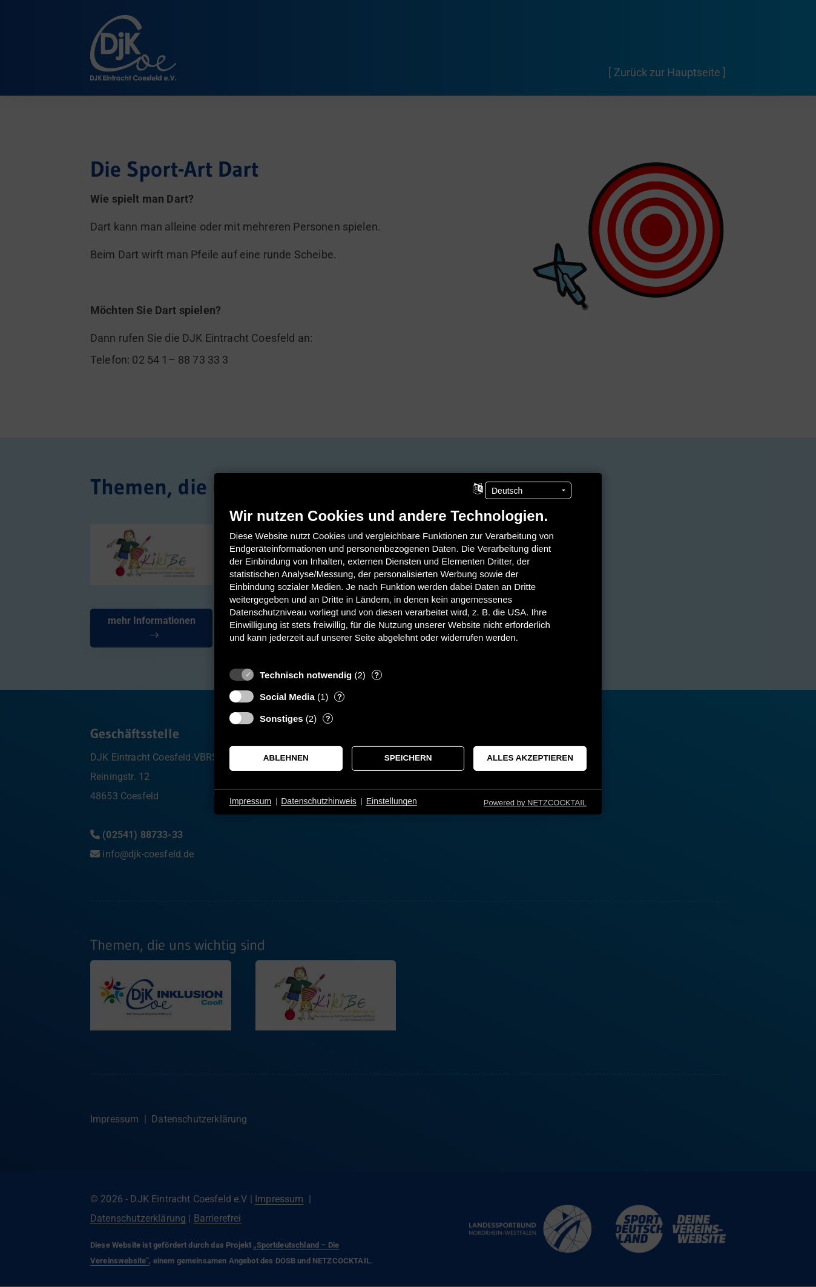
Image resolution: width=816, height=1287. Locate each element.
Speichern (408, 757)
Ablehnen (286, 757)
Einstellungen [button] (391, 801)
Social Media (287, 696)
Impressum (250, 801)
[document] (408, 583)
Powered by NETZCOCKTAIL (535, 802)
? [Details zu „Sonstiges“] (328, 717)
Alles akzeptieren (530, 757)
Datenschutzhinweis (319, 801)
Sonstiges (281, 718)
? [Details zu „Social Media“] (339, 696)
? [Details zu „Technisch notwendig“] (376, 674)
